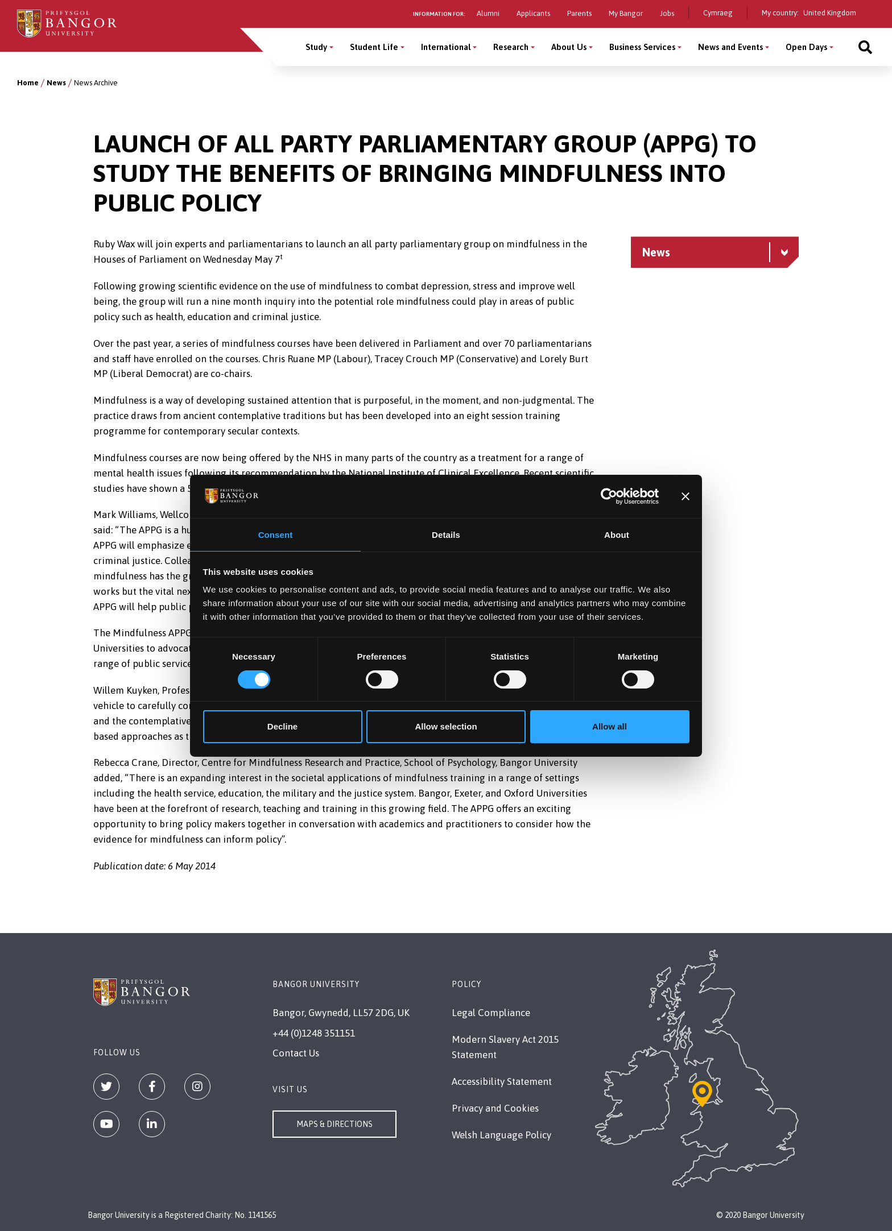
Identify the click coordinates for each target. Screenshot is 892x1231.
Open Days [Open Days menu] (806, 47)
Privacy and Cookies (495, 1108)
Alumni (488, 13)
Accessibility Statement (502, 1081)
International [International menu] (445, 47)
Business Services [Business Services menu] (642, 47)
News (56, 82)
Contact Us (295, 1053)
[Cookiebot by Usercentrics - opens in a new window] (609, 495)
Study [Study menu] (316, 47)
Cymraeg (718, 12)
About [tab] (616, 534)
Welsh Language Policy (501, 1135)
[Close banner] (685, 496)
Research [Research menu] (510, 47)
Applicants (533, 13)
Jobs (667, 13)
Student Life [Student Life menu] (374, 47)
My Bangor (626, 13)
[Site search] (865, 47)
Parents (579, 13)
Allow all (609, 727)
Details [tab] (446, 534)
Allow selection (446, 727)
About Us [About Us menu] (569, 47)
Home (28, 82)
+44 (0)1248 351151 (313, 1033)
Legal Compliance (491, 1012)
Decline (282, 727)
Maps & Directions (334, 1124)
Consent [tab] (275, 534)
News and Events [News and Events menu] (730, 47)
